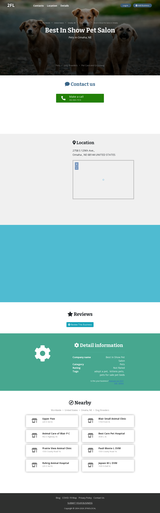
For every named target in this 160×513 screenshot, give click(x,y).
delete (121, 383)
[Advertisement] (80, 52)
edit (116, 383)
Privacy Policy (85, 497)
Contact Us (99, 497)
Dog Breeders (85, 23)
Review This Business (80, 324)
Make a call (77, 98)
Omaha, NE (72, 23)
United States (59, 23)
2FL (11, 5)
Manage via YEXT (116, 381)
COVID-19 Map (69, 497)
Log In (126, 5)
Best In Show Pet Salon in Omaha (106, 23)
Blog (58, 497)
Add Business (142, 5)
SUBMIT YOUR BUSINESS (80, 503)
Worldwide (46, 23)
